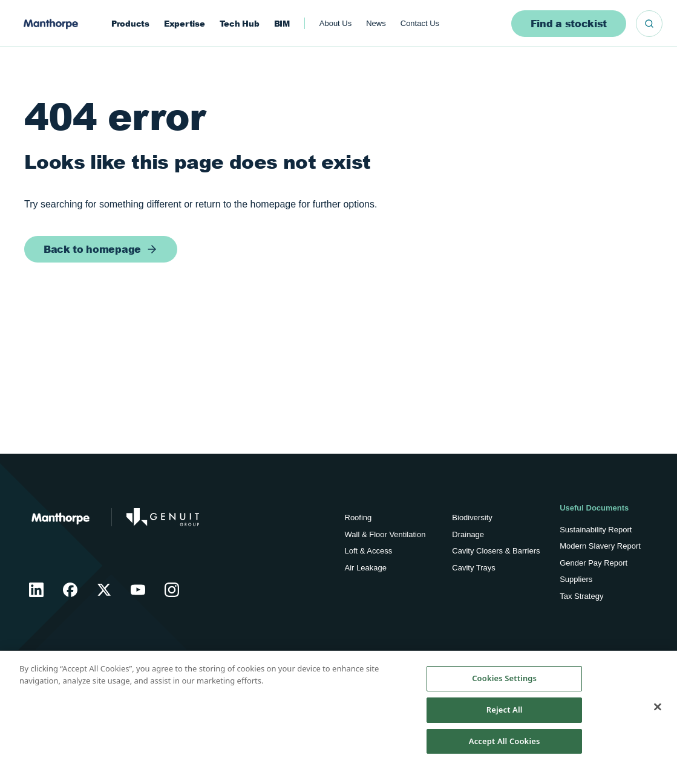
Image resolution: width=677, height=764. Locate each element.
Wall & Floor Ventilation (385, 534)
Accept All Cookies (504, 745)
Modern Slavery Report (600, 545)
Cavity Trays (473, 567)
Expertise (184, 23)
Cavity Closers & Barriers (496, 550)
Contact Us (420, 23)
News (376, 23)
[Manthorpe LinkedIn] (36, 590)
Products (130, 23)
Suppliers (576, 579)
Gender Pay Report (593, 562)
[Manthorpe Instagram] (172, 590)
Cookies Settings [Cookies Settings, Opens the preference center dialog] (504, 682)
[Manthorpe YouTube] (138, 590)
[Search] (649, 23)
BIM (282, 23)
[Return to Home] (60, 517)
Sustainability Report (596, 529)
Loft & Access (369, 550)
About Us (335, 23)
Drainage (468, 534)
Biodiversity (472, 517)
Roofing (358, 517)
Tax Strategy (581, 596)
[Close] (657, 711)
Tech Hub (240, 23)
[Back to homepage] (100, 249)
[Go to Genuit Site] (162, 517)
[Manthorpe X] (104, 590)
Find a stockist (569, 23)
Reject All (504, 713)
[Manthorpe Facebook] (70, 590)
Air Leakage (366, 567)
